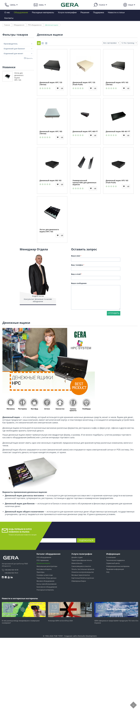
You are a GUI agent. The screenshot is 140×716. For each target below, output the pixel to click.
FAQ (107, 573)
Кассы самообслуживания (46, 584)
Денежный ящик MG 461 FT (118, 132)
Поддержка (98, 12)
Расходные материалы (43, 12)
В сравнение (62, 89)
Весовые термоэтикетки (80, 576)
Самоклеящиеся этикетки (81, 567)
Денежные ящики (51, 25)
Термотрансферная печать (81, 561)
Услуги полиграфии (67, 12)
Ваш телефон (77, 265)
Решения (85, 12)
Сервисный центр (113, 564)
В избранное (57, 89)
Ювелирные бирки (78, 582)
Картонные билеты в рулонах (82, 579)
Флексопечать (76, 564)
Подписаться (86, 541)
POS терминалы (43, 561)
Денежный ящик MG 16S (50, 181)
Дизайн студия (76, 558)
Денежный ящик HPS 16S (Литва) (117, 84)
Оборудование (21, 12)
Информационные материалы (117, 567)
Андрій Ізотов (38, 296)
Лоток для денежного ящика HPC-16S (18, 76)
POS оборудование (35, 25)
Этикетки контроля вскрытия (82, 573)
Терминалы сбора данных (46, 579)
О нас (7, 12)
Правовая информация (115, 570)
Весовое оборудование (45, 582)
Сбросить (29, 58)
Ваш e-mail (76, 275)
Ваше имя (75, 256)
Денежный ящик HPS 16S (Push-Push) (117, 182)
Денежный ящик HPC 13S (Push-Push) (84, 84)
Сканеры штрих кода (45, 576)
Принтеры (40, 573)
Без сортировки (111, 43)
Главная (7, 25)
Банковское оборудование (47, 587)
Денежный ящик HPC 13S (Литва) (51, 84)
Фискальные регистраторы (47, 567)
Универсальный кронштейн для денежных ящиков (84, 183)
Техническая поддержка (115, 561)
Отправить (113, 313)
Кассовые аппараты (44, 570)
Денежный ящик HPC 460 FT (85, 132)
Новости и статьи (116, 12)
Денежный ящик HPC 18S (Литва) (51, 133)
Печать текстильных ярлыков (82, 570)
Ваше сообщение (79, 284)
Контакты (8, 18)
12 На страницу (129, 43)
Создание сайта (70, 636)
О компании (111, 558)
